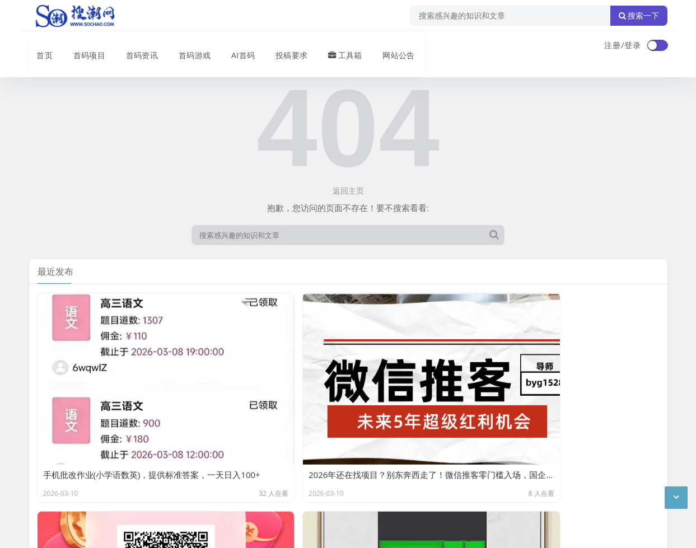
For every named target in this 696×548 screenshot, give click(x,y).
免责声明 (130, 473)
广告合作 (44, 473)
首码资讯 (134, 46)
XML (207, 473)
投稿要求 (283, 46)
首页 (38, 46)
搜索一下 (639, 15)
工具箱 (336, 46)
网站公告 (390, 46)
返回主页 (348, 190)
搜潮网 (102, 502)
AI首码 (235, 46)
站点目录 (172, 473)
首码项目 (82, 46)
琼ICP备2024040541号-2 (74, 531)
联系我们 (87, 473)
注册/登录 (622, 45)
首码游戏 (187, 46)
